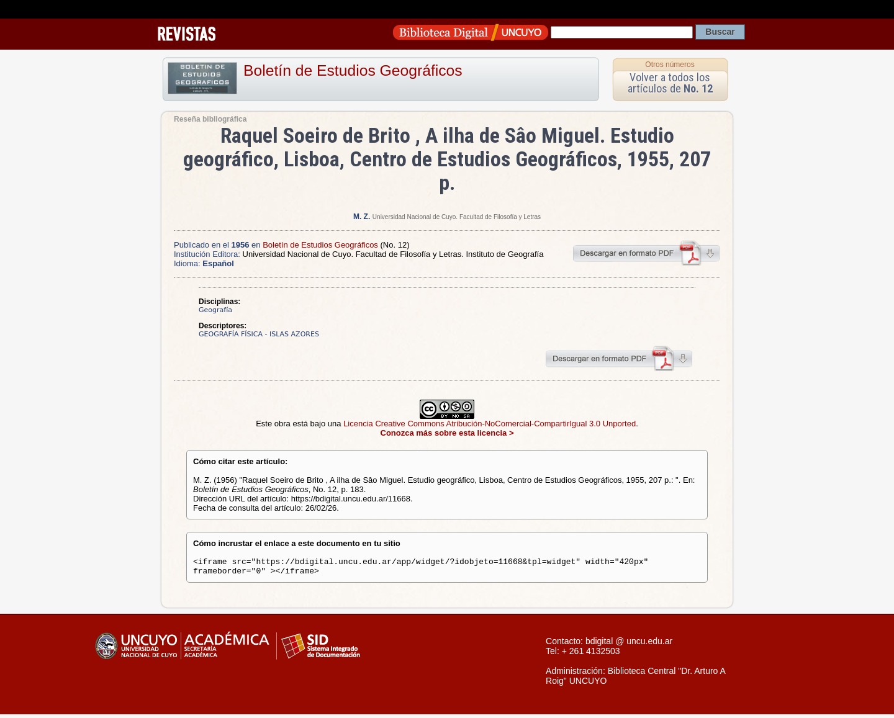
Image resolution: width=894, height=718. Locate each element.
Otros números (669, 64)
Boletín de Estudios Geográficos (353, 70)
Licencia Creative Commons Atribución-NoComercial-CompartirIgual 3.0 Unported (489, 423)
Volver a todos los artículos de (670, 83)
